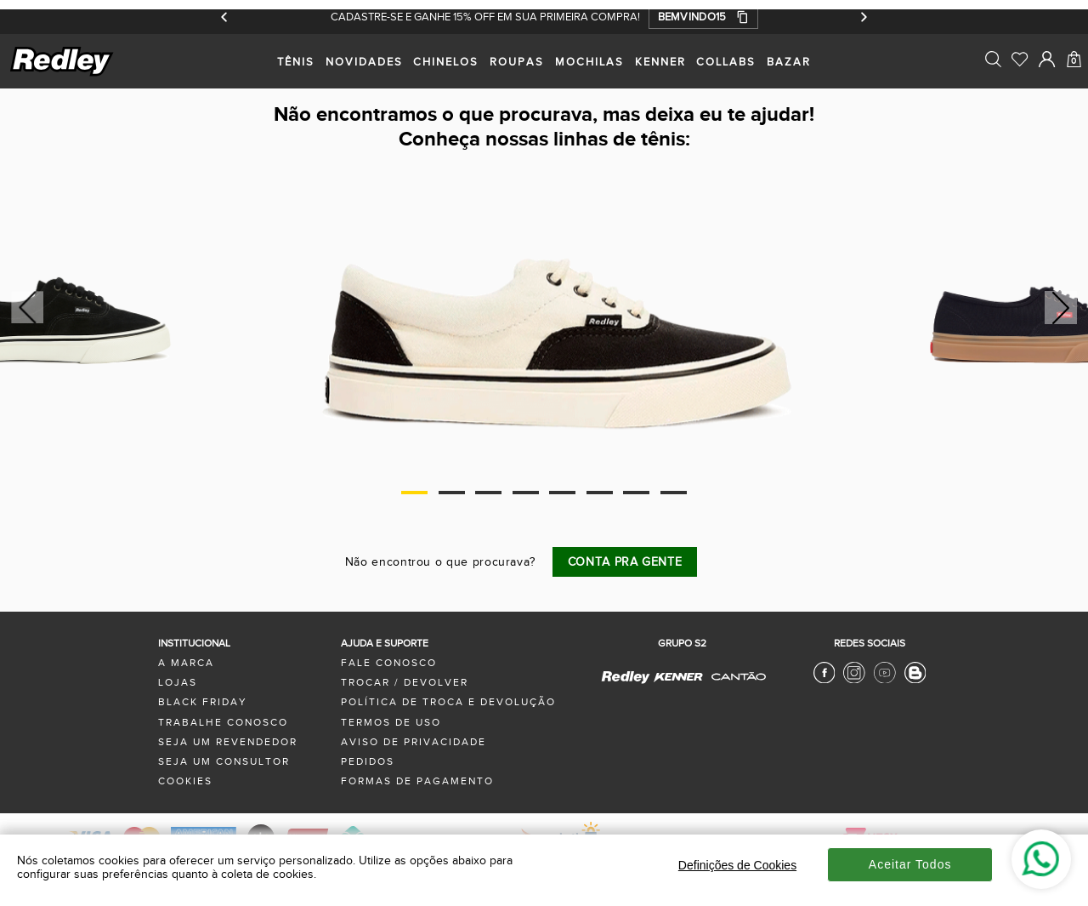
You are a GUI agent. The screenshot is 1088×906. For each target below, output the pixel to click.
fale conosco (389, 663)
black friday (202, 702)
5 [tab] (562, 492)
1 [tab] (414, 492)
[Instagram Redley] (854, 680)
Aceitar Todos (910, 864)
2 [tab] (452, 492)
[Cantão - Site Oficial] (734, 687)
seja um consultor (224, 761)
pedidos (367, 761)
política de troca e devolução (448, 702)
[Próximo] (863, 17)
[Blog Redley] (915, 680)
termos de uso (391, 722)
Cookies (185, 781)
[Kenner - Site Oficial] (678, 677)
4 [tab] (526, 492)
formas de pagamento (417, 781)
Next (1061, 307)
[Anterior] (224, 17)
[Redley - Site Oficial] (626, 682)
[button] (703, 17)
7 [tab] (636, 492)
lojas (177, 682)
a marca (186, 663)
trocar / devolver (404, 682)
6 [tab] (599, 492)
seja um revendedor (228, 742)
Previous (24, 307)
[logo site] (63, 74)
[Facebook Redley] (824, 680)
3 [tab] (488, 492)
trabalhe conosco (223, 722)
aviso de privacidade (413, 742)
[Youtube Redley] (885, 680)
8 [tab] (673, 492)
